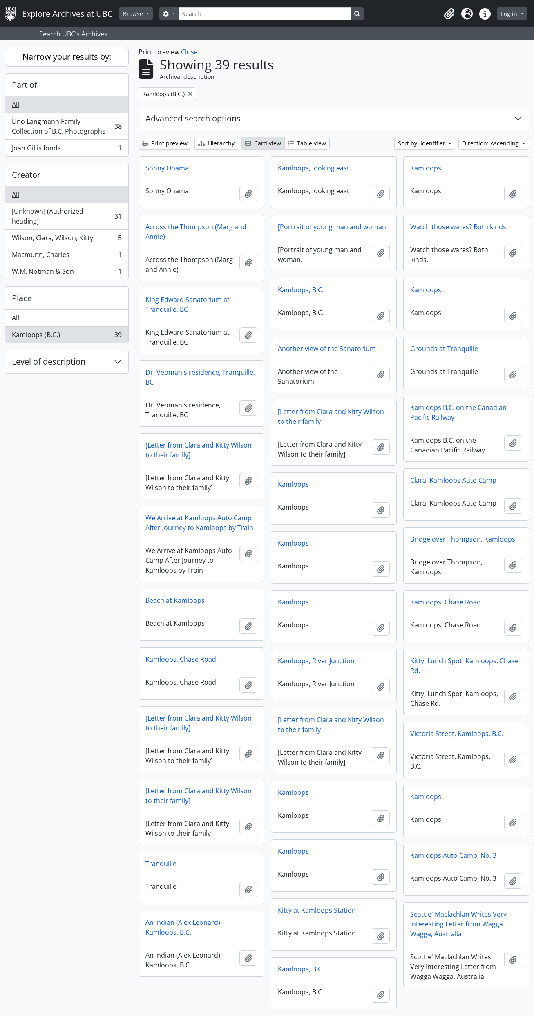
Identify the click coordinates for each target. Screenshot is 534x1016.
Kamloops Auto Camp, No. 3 (453, 855)
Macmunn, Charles (66, 256)
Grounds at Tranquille (444, 348)
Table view (307, 143)
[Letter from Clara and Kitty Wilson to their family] (331, 416)
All (15, 104)
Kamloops (425, 167)
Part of (24, 84)
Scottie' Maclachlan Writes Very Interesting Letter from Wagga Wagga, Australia (458, 924)
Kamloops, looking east (313, 167)
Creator (26, 174)
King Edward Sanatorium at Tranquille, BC (187, 304)
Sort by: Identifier (422, 143)
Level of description (48, 361)
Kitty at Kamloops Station (317, 910)
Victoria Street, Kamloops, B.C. (456, 733)
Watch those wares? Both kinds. (459, 226)
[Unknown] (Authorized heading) (66, 216)
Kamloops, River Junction (316, 660)
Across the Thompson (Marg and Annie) (195, 231)
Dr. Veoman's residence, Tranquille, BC (200, 377)
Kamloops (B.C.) (66, 336)
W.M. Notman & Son (66, 273)
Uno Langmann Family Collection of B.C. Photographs (66, 126)
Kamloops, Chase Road (445, 602)
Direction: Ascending (491, 143)
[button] (449, 14)
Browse (134, 14)
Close (189, 51)
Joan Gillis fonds (66, 149)
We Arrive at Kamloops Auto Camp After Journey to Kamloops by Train (199, 522)
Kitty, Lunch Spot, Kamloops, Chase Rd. (464, 665)
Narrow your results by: (66, 56)
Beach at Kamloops (175, 600)
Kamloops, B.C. (301, 289)
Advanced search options (193, 118)
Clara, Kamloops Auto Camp (453, 480)
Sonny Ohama (167, 167)
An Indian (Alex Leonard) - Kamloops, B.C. (184, 927)
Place (22, 298)
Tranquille (161, 863)
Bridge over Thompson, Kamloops (462, 539)
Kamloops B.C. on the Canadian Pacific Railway (458, 412)
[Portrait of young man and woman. (333, 226)
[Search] (265, 13)
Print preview (165, 143)
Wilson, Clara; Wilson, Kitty (66, 239)
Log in (510, 14)
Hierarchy (216, 143)
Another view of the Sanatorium (327, 348)
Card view (263, 143)
